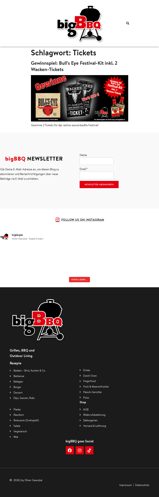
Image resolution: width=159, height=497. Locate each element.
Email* (97, 173)
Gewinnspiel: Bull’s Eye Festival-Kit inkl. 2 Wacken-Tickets (74, 66)
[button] (127, 23)
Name (97, 159)
